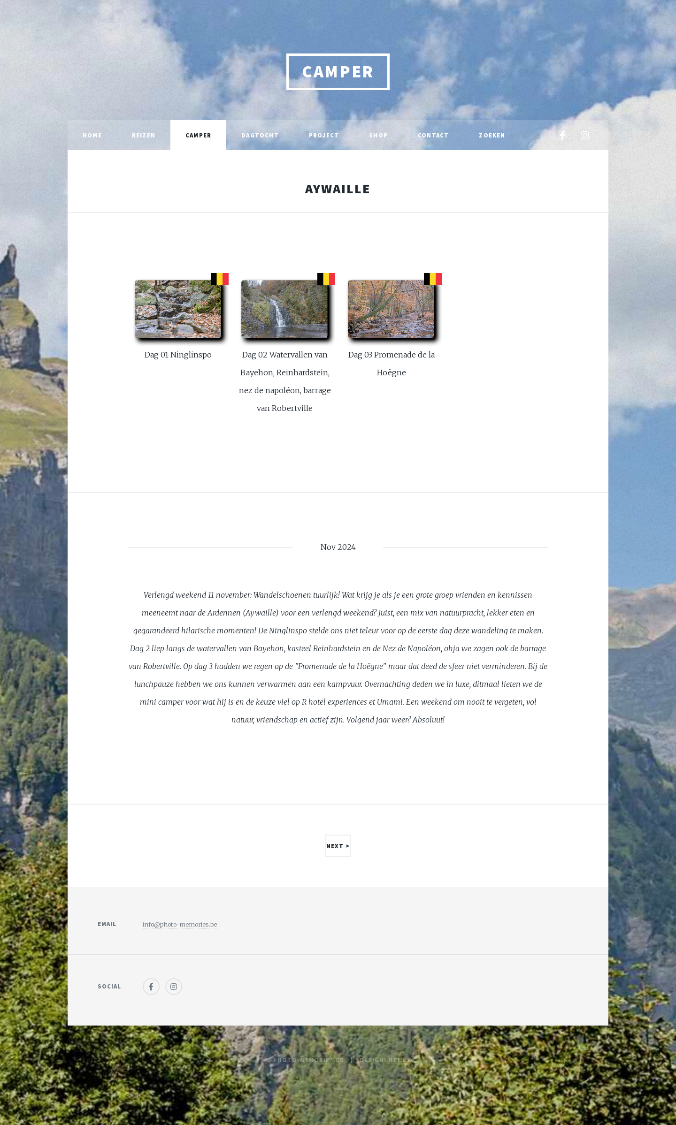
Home (92, 135)
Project (324, 135)
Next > (338, 846)
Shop (378, 135)
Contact (433, 135)
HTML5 (399, 1060)
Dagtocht (260, 135)
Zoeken (492, 135)
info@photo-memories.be (180, 924)
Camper (338, 71)
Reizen (143, 135)
